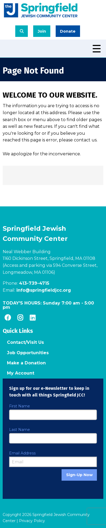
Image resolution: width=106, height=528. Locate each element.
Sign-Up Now (79, 474)
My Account (20, 373)
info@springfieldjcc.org (43, 290)
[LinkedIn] (33, 318)
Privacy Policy (32, 520)
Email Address (22, 453)
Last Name (19, 429)
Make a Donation (26, 362)
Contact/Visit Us (25, 342)
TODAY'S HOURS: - (48, 305)
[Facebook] (8, 318)
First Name (19, 406)
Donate (67, 31)
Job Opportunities (28, 352)
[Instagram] (20, 318)
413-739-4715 (34, 283)
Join (42, 31)
